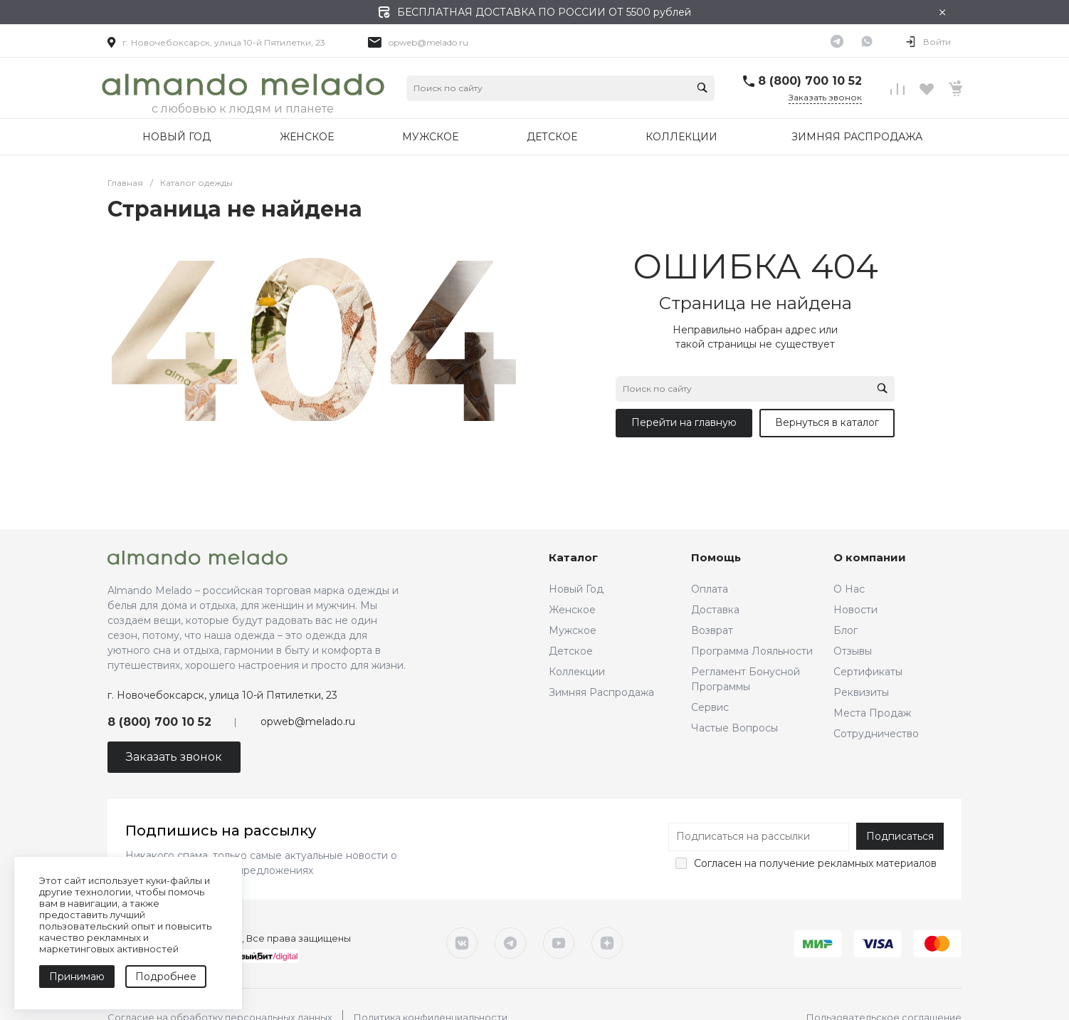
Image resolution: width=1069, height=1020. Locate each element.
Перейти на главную (684, 422)
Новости (855, 609)
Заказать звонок (825, 97)
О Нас (849, 589)
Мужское (572, 630)
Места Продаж (872, 713)
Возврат (712, 630)
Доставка (715, 609)
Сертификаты (867, 671)
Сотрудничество (876, 733)
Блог (845, 630)
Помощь (716, 557)
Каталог (573, 557)
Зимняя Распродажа (601, 692)
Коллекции (577, 671)
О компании (869, 557)
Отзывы (852, 651)
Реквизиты (861, 692)
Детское (571, 651)
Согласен (718, 863)
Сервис (710, 707)
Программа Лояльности (752, 651)
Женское (572, 609)
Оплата (709, 589)
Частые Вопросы (734, 728)
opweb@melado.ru (428, 42)
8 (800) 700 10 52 (810, 81)
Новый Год (576, 589)
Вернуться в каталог (827, 422)
